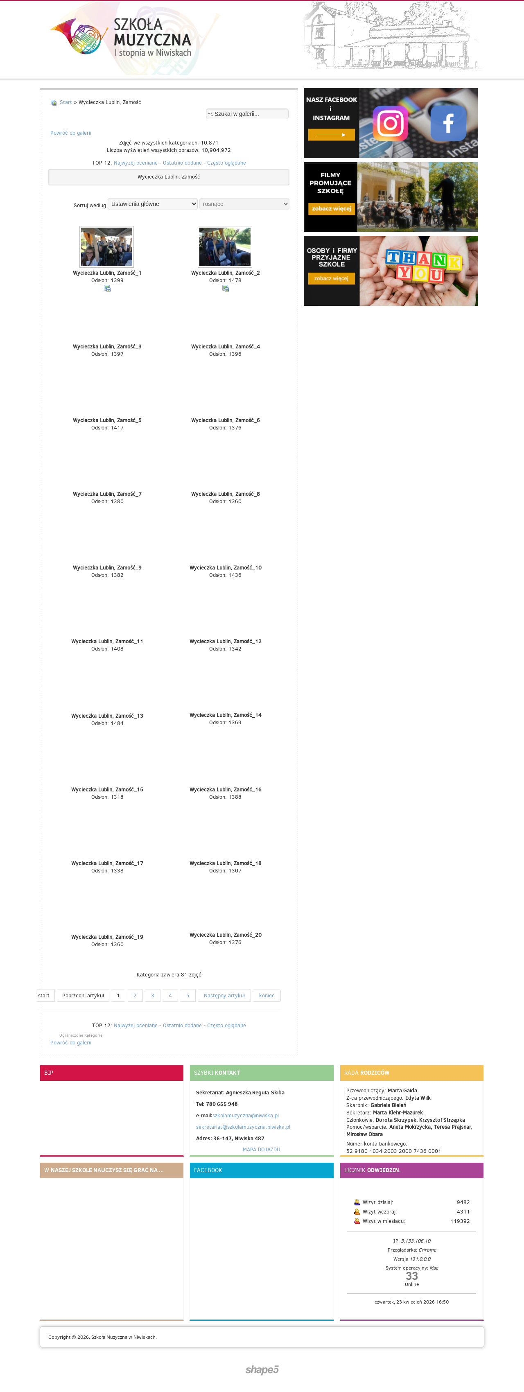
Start (66, 102)
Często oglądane (226, 162)
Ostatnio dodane (182, 162)
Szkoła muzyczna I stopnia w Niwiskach (120, 38)
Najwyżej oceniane (136, 162)
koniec (267, 995)
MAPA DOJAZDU (261, 1149)
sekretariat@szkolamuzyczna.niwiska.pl (243, 1126)
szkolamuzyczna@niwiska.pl (245, 1115)
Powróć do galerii (70, 132)
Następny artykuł (224, 995)
